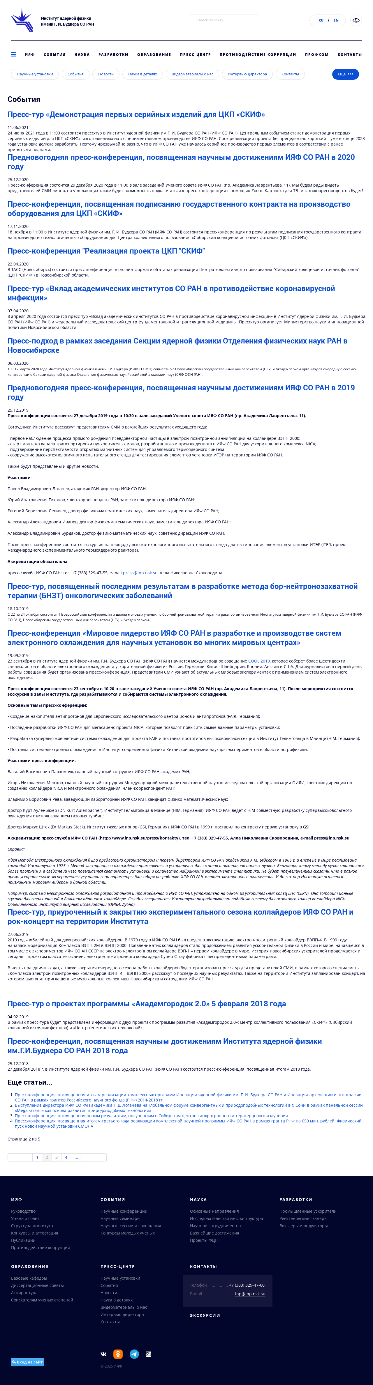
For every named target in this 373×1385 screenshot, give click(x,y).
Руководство (23, 1212)
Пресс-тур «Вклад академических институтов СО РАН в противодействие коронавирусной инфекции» (171, 302)
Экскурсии (205, 1316)
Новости (106, 83)
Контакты (350, 54)
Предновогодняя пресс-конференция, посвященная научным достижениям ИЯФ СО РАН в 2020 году (181, 170)
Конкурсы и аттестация (34, 1234)
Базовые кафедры (29, 1279)
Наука (82, 54)
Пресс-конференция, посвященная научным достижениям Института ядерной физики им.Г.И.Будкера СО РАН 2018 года (165, 1055)
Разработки (113, 54)
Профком (317, 54)
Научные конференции (124, 1212)
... (76, 1166)
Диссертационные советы (37, 1286)
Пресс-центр (195, 54)
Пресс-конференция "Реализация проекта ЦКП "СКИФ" (106, 260)
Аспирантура (24, 1293)
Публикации (23, 1241)
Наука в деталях (142, 83)
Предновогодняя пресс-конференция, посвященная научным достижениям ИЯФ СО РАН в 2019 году (181, 401)
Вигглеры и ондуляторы (303, 1226)
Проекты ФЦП (204, 1241)
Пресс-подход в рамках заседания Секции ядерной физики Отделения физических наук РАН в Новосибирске (178, 354)
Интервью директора (247, 83)
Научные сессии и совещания (131, 1226)
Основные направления (214, 1212)
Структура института (32, 1226)
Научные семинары (120, 1219)
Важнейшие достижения (214, 1234)
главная (16, 71)
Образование (154, 54)
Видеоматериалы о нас (192, 83)
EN (336, 20)
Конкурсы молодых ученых (128, 1234)
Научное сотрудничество (215, 1226)
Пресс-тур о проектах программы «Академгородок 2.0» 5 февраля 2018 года (147, 1013)
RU (321, 20)
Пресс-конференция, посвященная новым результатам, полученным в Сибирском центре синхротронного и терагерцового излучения (151, 1125)
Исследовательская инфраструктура (226, 1219)
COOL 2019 (259, 670)
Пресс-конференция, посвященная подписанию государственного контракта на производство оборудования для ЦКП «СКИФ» (179, 217)
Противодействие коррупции (258, 54)
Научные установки (35, 83)
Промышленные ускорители (308, 1212)
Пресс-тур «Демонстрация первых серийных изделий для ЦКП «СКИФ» (136, 123)
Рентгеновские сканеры (303, 1219)
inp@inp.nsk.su (250, 1294)
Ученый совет (25, 1219)
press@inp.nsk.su (140, 582)
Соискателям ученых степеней (42, 1300)
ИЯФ (30, 54)
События (55, 54)
